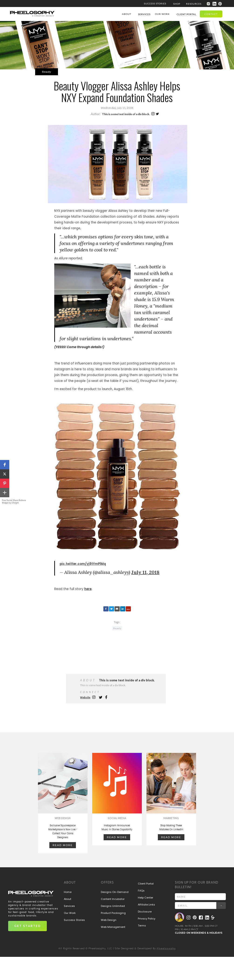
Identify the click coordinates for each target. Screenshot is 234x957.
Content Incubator (113, 899)
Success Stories (74, 920)
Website (85, 697)
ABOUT (126, 14)
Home (67, 892)
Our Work (70, 913)
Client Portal (146, 883)
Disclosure (145, 911)
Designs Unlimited (113, 906)
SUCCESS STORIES (155, 3)
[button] (4, 464)
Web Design (108, 920)
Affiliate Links (146, 904)
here (88, 603)
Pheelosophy (166, 948)
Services (69, 906)
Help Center (145, 897)
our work (162, 14)
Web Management (113, 927)
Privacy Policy (146, 918)
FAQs (141, 890)
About (67, 899)
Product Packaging (113, 913)
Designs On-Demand (115, 892)
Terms (142, 925)
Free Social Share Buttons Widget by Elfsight (14, 501)
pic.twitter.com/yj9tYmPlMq (83, 578)
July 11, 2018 (145, 586)
